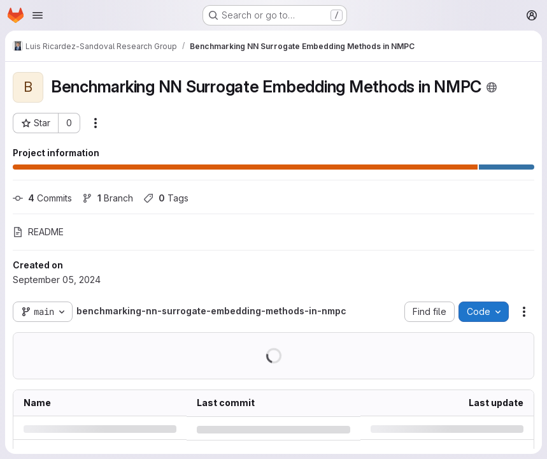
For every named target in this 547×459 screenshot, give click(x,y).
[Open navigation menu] (37, 15)
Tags (165, 198)
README (38, 231)
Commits (42, 198)
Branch (107, 198)
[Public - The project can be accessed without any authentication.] (492, 87)
